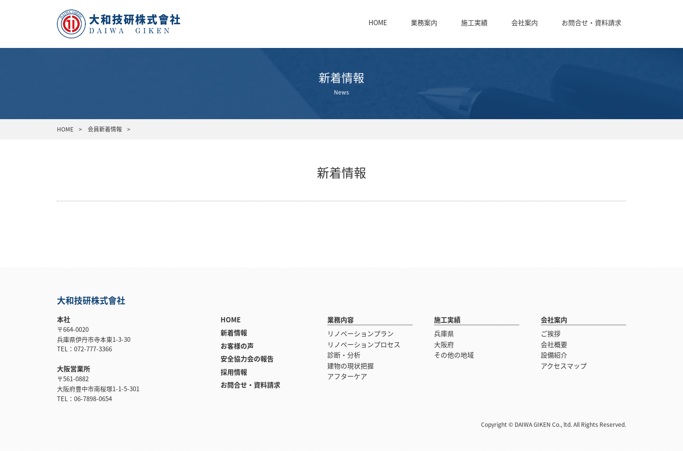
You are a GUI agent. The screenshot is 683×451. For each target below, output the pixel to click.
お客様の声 (237, 345)
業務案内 (424, 22)
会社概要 (554, 344)
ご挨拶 (551, 333)
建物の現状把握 (350, 365)
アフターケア (347, 376)
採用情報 (234, 371)
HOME (378, 22)
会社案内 (524, 22)
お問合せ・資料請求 (591, 22)
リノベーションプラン (360, 333)
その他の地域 (454, 354)
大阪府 (444, 344)
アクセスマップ (564, 365)
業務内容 (340, 319)
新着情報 (234, 332)
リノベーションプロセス (363, 344)
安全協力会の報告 (247, 358)
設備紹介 (554, 354)
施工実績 (474, 22)
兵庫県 (444, 333)
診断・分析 (343, 354)
